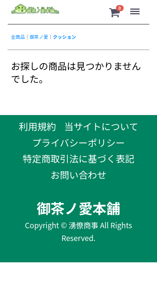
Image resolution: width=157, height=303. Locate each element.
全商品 (18, 37)
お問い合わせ (79, 174)
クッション (64, 37)
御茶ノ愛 (38, 37)
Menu (131, 9)
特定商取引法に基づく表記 (79, 158)
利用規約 (37, 126)
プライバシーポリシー (78, 142)
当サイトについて (101, 126)
